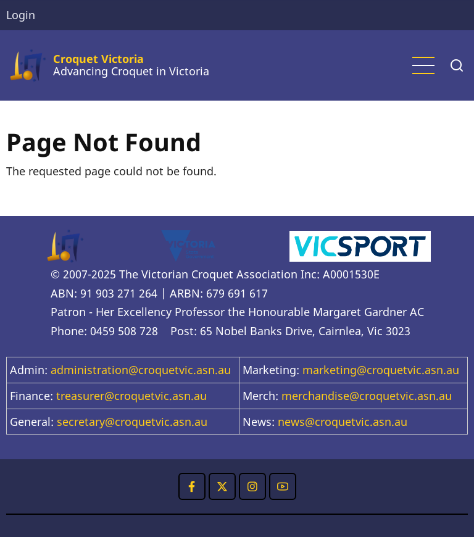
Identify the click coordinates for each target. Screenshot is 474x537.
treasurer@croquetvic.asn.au (131, 395)
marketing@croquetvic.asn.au (380, 369)
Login (20, 14)
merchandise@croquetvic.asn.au (366, 395)
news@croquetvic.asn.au (342, 421)
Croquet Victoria (98, 58)
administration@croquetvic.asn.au (141, 369)
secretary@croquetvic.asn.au (132, 421)
